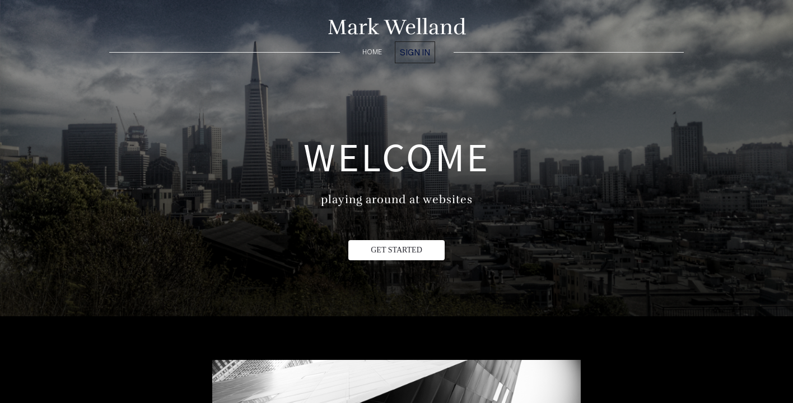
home (372, 52)
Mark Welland (397, 27)
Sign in (415, 52)
